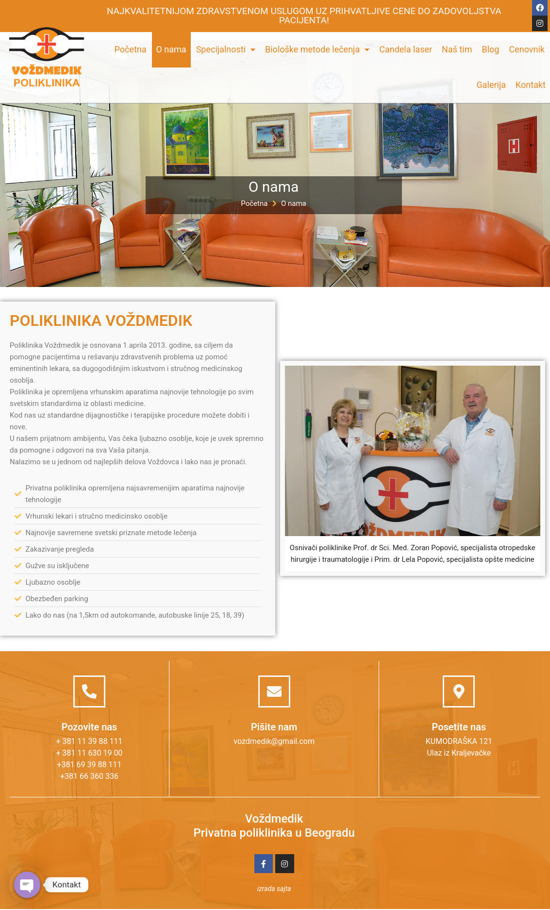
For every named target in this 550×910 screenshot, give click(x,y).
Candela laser (405, 49)
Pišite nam (274, 727)
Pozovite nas (89, 727)
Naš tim (457, 49)
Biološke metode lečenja (317, 49)
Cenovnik (527, 49)
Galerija (491, 85)
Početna (130, 49)
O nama (171, 49)
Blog (491, 49)
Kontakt (531, 85)
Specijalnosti (225, 49)
